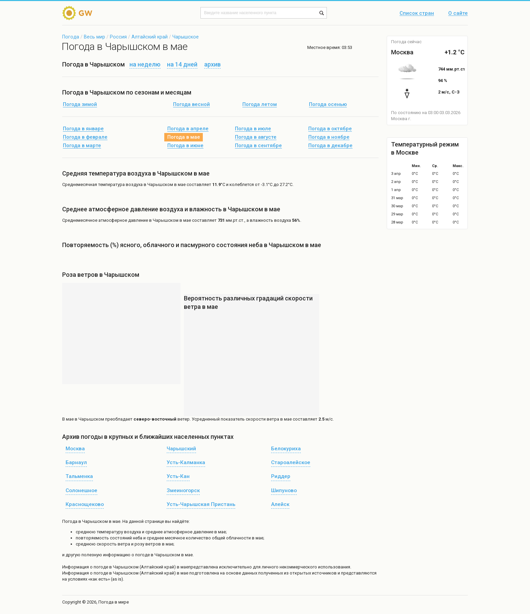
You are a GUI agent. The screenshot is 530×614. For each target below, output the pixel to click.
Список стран (417, 13)
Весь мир (94, 36)
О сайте (458, 13)
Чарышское (185, 36)
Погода (70, 36)
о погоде (99, 566)
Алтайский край (149, 36)
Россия (118, 36)
